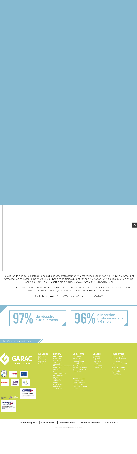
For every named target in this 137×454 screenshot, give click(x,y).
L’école (97, 354)
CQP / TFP (42, 364)
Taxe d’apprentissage (118, 366)
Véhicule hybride (59, 373)
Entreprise (118, 354)
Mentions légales (28, 422)
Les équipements (79, 360)
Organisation (98, 362)
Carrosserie (57, 360)
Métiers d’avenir (57, 355)
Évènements (78, 381)
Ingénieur (42, 362)
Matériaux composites (57, 387)
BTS (39, 358)
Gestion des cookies (90, 422)
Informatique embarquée (58, 376)
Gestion (56, 371)
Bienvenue (77, 356)
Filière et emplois (118, 356)
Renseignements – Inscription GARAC (80, 368)
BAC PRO (42, 356)
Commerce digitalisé (57, 363)
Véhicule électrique (57, 369)
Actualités (79, 379)
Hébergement (78, 362)
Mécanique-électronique (62, 366)
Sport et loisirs (78, 365)
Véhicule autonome (57, 380)
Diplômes (43, 354)
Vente (55, 383)
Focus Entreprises (79, 383)
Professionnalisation (119, 364)
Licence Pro (42, 360)
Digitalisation (58, 384)
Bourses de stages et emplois (119, 359)
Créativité (57, 358)
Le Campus (78, 354)
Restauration (78, 364)
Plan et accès (78, 371)
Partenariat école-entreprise (119, 370)
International (98, 367)
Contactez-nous (67, 422)
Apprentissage (117, 362)
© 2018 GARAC (112, 422)
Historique (96, 356)
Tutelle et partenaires (97, 359)
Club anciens (97, 365)
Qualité (95, 364)
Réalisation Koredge (75, 427)
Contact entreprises (116, 374)
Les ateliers (77, 358)
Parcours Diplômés (80, 384)
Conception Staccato (61, 427)
